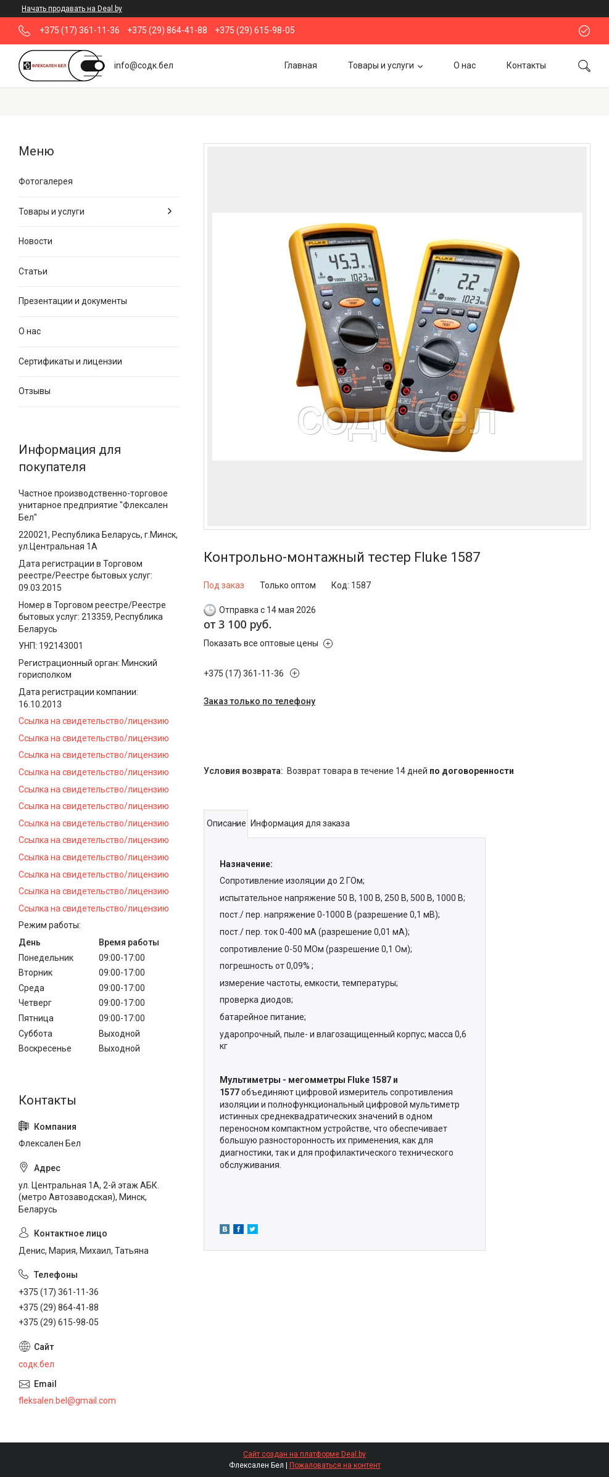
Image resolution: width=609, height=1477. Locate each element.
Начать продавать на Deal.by (72, 8)
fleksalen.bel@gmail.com (67, 1400)
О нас (465, 65)
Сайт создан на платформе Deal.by (304, 1454)
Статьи (33, 271)
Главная (300, 65)
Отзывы (35, 391)
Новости (35, 241)
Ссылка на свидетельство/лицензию (94, 721)
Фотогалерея (46, 181)
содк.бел (36, 1364)
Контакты (526, 65)
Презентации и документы (73, 301)
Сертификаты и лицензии (70, 361)
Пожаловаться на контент (335, 1465)
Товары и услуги (381, 65)
